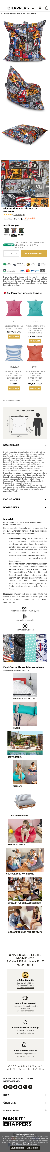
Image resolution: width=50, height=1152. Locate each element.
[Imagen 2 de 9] (25, 714)
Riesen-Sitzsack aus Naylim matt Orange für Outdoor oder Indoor (35, 375)
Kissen (16, 728)
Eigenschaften (11, 499)
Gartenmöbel (14, 757)
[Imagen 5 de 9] (25, 802)
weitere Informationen (25, 988)
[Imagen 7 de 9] (25, 860)
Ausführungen (11, 225)
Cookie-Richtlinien (11, 1140)
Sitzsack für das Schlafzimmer (25, 932)
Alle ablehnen (32, 1148)
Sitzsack (17, 786)
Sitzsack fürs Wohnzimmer (20, 874)
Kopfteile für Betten (24, 699)
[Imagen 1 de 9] (25, 685)
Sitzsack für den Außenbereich (25, 903)
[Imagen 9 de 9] (25, 918)
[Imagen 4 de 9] (25, 772)
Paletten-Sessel (19, 815)
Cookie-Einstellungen (30, 1144)
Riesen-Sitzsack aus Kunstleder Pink (14, 327)
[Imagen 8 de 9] (25, 889)
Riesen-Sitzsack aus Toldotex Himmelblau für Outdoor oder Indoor (14, 375)
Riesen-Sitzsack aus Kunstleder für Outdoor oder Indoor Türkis (35, 329)
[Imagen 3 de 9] (25, 743)
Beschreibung (11, 445)
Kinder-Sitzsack (16, 844)
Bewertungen (19, 215)
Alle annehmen (17, 1148)
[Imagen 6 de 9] (25, 831)
